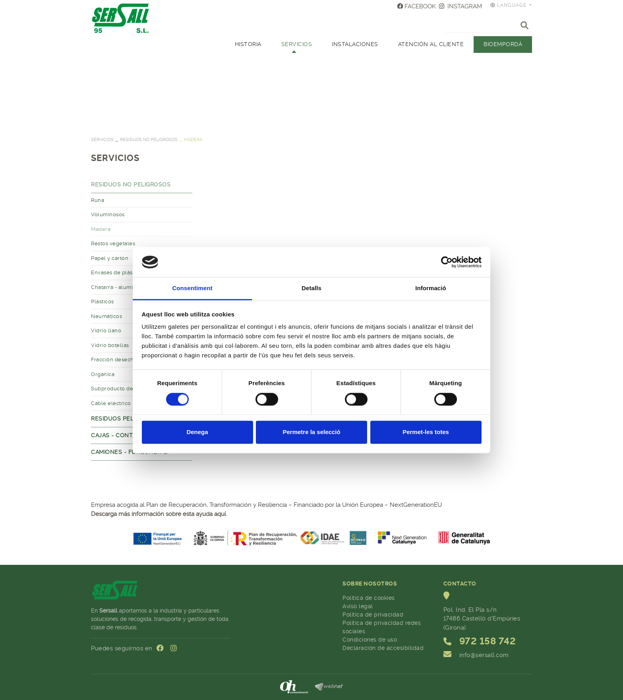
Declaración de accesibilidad (383, 648)
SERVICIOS (102, 139)
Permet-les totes (425, 432)
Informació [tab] (430, 288)
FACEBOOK (416, 6)
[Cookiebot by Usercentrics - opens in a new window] (447, 262)
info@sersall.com (484, 655)
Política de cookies (368, 598)
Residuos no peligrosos (149, 139)
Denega (197, 432)
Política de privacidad (372, 614)
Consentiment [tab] (192, 288)
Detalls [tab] (311, 288)
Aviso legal (357, 606)
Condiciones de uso (369, 639)
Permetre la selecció (311, 432)
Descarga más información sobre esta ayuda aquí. (159, 514)
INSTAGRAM (460, 6)
